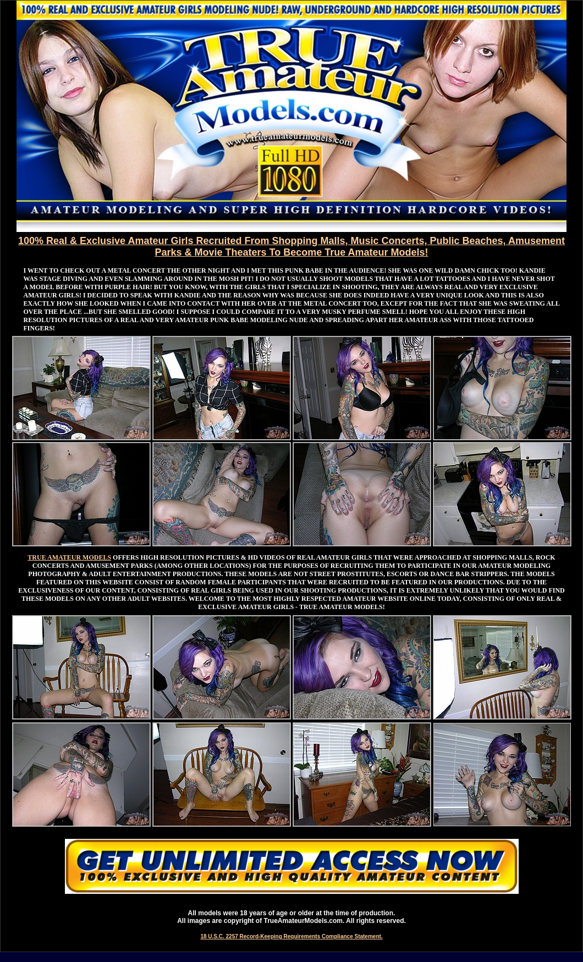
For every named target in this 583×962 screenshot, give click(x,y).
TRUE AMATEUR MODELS (69, 557)
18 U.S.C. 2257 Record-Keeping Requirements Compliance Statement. (291, 936)
